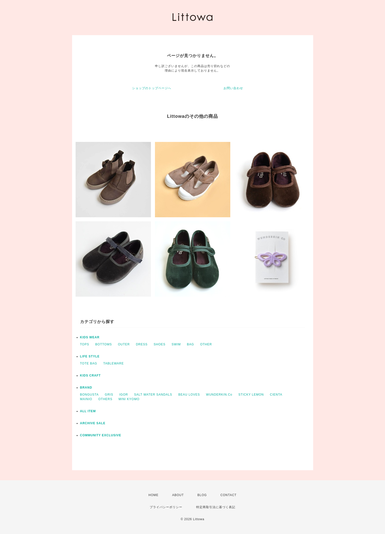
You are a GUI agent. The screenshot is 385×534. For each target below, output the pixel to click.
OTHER (206, 344)
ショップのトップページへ (151, 88)
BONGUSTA (89, 394)
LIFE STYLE (90, 356)
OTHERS (105, 399)
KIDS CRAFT (90, 375)
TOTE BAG (88, 363)
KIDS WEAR (90, 337)
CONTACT (229, 495)
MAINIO (86, 399)
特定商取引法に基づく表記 (215, 507)
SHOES (160, 344)
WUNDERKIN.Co (219, 394)
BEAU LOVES (189, 394)
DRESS (141, 344)
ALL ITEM (88, 411)
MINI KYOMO (129, 399)
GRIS (109, 394)
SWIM (176, 344)
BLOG (202, 495)
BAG (190, 344)
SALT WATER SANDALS (153, 394)
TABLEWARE (113, 363)
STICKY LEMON (251, 394)
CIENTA (276, 394)
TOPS (84, 344)
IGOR (123, 394)
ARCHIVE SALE (92, 423)
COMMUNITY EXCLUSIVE (100, 435)
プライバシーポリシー (166, 507)
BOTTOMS (103, 344)
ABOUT (178, 495)
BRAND (86, 387)
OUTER (124, 344)
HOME (153, 495)
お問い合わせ (233, 88)
